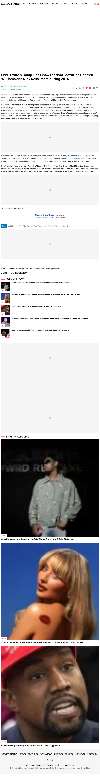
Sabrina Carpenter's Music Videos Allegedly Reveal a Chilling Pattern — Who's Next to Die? (46, 294)
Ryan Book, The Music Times (15, 86)
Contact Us (40, 765)
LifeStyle (74, 4)
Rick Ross (66, 226)
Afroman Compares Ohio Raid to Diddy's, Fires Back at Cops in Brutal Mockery (41, 330)
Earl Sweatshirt (40, 226)
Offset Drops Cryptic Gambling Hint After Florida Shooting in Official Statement (42, 282)
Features (32, 4)
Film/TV (64, 4)
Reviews (55, 4)
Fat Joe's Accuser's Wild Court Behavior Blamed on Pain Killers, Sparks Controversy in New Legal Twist (50, 318)
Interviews (44, 4)
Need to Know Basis (44, 215)
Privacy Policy (68, 765)
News (23, 4)
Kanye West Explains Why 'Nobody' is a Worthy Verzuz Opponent (36, 306)
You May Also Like (17, 436)
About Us (30, 765)
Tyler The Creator (26, 226)
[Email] (93, 88)
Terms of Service (54, 765)
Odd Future (13, 226)
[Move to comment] (97, 88)
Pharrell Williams (54, 226)
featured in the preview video (73, 158)
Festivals (85, 4)
